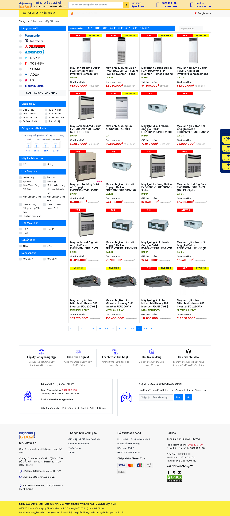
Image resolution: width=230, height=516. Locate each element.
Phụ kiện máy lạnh (32, 216)
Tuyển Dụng (74, 448)
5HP (135, 28)
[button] (191, 28)
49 (113, 328)
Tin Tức (72, 452)
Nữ (188, 397)
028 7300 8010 (170, 6)
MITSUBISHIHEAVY (79, 310)
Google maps (203, 13)
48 (106, 328)
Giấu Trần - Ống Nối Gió (31, 187)
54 (145, 328)
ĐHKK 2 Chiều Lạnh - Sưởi (54, 206)
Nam (178, 397)
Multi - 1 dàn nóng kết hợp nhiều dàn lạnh (56, 189)
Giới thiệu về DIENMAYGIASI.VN (84, 439)
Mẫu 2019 (28, 259)
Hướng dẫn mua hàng (128, 443)
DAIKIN (73, 77)
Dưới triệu (28, 110)
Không (50, 164)
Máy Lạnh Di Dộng (32, 196)
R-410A (50, 229)
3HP (120, 28)
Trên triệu (55, 121)
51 (126, 328)
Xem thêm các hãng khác (42, 93)
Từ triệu (55, 110)
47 (99, 328)
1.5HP (97, 28)
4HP (127, 28)
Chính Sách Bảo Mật (78, 443)
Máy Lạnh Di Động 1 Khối (56, 198)
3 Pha (49, 246)
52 (132, 328)
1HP (90, 28)
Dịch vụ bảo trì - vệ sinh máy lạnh (133, 439)
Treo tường (28, 177)
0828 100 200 (203, 6)
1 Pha (25, 246)
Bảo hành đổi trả (125, 448)
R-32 (25, 233)
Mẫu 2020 (52, 259)
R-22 (25, 229)
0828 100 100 (169, 3)
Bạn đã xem (138, 6)
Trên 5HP (144, 28)
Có (24, 164)
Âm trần (51, 177)
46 (93, 328)
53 (139, 328)
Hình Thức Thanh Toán (128, 452)
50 (120, 328)
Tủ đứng (51, 181)
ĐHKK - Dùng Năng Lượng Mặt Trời (31, 208)
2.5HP (112, 28)
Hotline (199, 3)
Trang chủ (24, 21)
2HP (105, 28)
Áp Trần (27, 181)
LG (107, 136)
